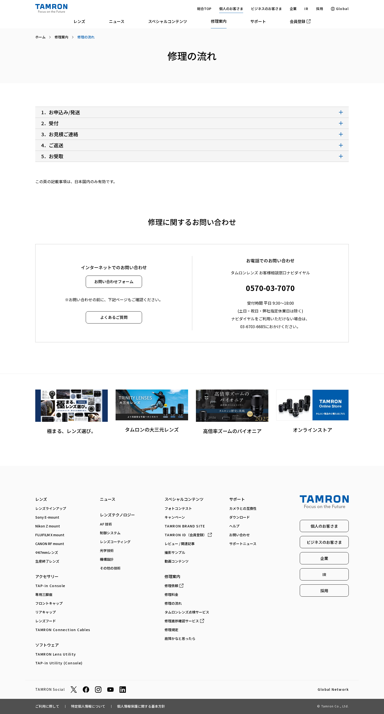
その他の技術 (110, 568)
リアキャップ (45, 612)
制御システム (110, 532)
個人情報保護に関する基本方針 (141, 706)
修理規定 (171, 629)
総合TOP (204, 8)
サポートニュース (242, 543)
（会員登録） (188, 534)
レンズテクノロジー (117, 515)
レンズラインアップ (50, 508)
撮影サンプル (175, 552)
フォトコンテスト (178, 508)
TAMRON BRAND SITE (185, 526)
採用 (319, 8)
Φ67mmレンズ (46, 552)
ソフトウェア (47, 645)
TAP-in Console (50, 585)
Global (340, 8)
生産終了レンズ (47, 561)
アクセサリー (47, 576)
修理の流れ (173, 603)
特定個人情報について (88, 706)
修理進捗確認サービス (184, 620)
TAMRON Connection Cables (62, 629)
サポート (258, 21)
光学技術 (107, 550)
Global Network (333, 689)
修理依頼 (174, 585)
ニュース (116, 21)
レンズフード (45, 620)
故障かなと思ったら (180, 638)
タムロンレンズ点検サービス (187, 612)
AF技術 (106, 524)
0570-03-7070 (270, 287)
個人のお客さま (231, 8)
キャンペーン (175, 517)
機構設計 (107, 559)
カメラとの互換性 (243, 508)
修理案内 (219, 21)
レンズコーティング (115, 541)
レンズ (79, 21)
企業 (293, 8)
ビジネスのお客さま (266, 8)
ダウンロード (239, 517)
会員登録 (300, 21)
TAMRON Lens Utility (55, 654)
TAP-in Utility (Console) (59, 662)
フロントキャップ (49, 603)
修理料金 (171, 594)
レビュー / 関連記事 (180, 543)
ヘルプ (234, 526)
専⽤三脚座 (43, 594)
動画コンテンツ (177, 561)
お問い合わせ (239, 534)
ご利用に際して (47, 706)
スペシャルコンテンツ (167, 21)
